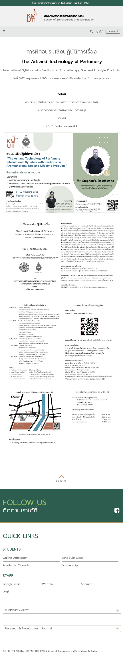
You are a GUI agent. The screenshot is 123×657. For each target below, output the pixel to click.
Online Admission (15, 558)
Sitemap (86, 584)
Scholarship (70, 565)
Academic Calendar (17, 565)
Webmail (48, 584)
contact (113, 31)
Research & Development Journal (28, 628)
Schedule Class (72, 558)
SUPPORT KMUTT (17, 610)
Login (7, 591)
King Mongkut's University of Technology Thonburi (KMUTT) (61, 3)
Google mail (11, 584)
